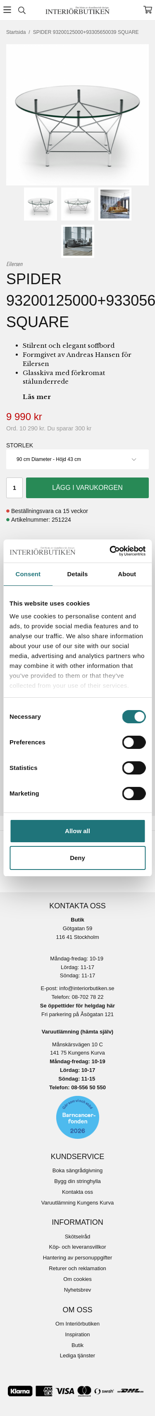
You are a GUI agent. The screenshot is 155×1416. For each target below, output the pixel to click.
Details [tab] (77, 573)
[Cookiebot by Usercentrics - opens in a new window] (110, 551)
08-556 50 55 (87, 1087)
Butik (77, 1345)
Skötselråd (77, 1236)
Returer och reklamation (77, 1268)
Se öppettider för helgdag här (77, 1006)
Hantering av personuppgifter (77, 1257)
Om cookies (77, 1279)
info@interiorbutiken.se (86, 988)
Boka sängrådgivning (77, 1170)
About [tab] (127, 573)
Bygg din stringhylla (77, 1181)
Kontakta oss (77, 1192)
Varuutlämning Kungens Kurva (77, 1203)
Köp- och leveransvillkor (77, 1247)
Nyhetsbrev (77, 1290)
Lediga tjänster (77, 1355)
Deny (77, 857)
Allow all (77, 830)
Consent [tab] (28, 573)
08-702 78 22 (88, 997)
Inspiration (77, 1334)
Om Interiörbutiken (77, 1324)
